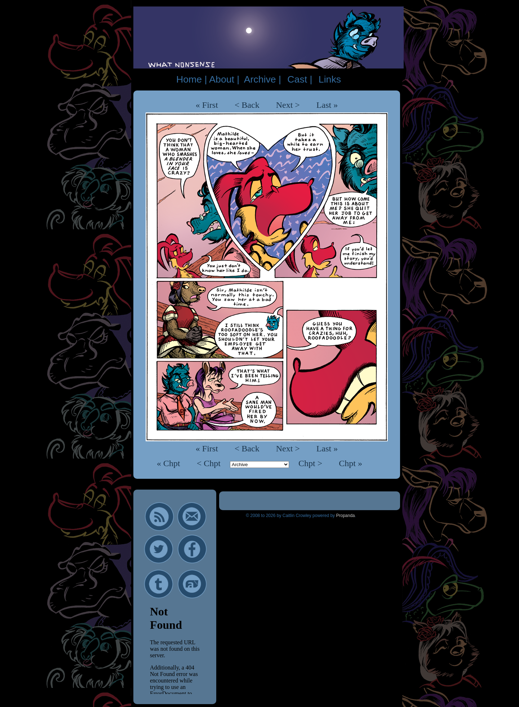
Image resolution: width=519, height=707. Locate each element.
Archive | (262, 79)
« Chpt (169, 463)
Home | (191, 79)
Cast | (299, 79)
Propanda (345, 515)
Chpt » (350, 463)
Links (330, 79)
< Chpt (210, 463)
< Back (247, 105)
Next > (288, 105)
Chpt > (311, 463)
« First (207, 105)
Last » (327, 105)
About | (224, 79)
